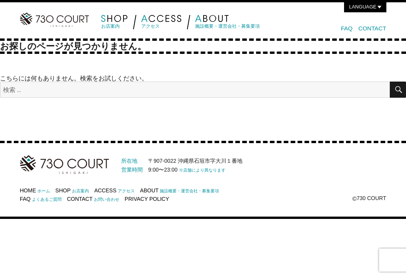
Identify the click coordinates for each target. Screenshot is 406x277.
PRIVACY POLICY (147, 199)
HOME (35, 190)
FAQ (347, 28)
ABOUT (179, 190)
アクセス (161, 22)
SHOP (72, 190)
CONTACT (372, 28)
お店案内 (114, 22)
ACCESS (114, 190)
